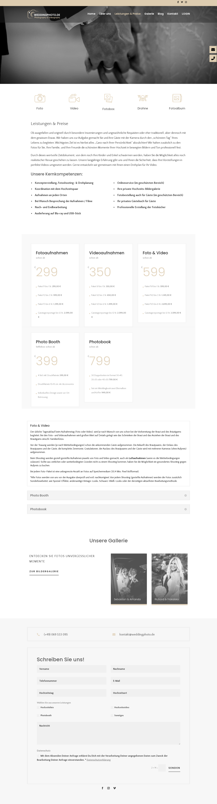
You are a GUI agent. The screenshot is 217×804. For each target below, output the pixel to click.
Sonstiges (117, 726)
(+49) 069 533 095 (56, 635)
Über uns (105, 14)
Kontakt (172, 14)
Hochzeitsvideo (120, 718)
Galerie (149, 14)
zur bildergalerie (51, 571)
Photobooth (44, 726)
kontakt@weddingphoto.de (137, 635)
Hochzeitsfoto (45, 718)
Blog (161, 14)
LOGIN (186, 14)
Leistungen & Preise (128, 14)
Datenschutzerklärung (99, 770)
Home (91, 14)
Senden (174, 778)
